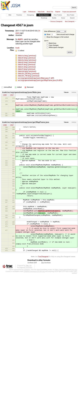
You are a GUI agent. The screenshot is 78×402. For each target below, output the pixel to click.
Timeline (19, 15)
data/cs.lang (23, 56)
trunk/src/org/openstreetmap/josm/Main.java (21, 92)
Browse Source (44, 15)
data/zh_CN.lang (24, 73)
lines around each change (62, 34)
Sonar (63, 18)
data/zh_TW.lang (24, 76)
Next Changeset (69, 21)
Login (24, 11)
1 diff (51, 78)
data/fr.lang (22, 64)
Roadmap (44, 18)
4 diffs (59, 80)
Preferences (31, 11)
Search (72, 18)
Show (47, 34)
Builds (54, 18)
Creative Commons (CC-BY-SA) (34, 271)
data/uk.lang (23, 71)
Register (57, 11)
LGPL (75, 271)
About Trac (50, 11)
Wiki (9, 15)
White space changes (56, 47)
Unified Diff (32, 263)
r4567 (12, 95)
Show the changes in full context (56, 37)
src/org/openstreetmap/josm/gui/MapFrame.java (37, 80)
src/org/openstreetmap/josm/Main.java (33, 78)
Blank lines (52, 43)
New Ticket (70, 15)
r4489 (5, 95)
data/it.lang (22, 69)
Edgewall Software (25, 267)
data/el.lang (23, 58)
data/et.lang (23, 62)
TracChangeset (43, 256)
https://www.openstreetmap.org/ (66, 269)
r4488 (5, 125)
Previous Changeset (56, 21)
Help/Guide (41, 11)
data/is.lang (23, 67)
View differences (50, 31)
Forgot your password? (69, 11)
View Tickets (58, 15)
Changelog (30, 15)
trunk (17, 48)
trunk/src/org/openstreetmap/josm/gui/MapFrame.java (25, 122)
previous (32, 56)
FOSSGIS (27, 269)
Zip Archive (45, 263)
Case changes (54, 45)
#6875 (20, 39)
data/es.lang (23, 60)
